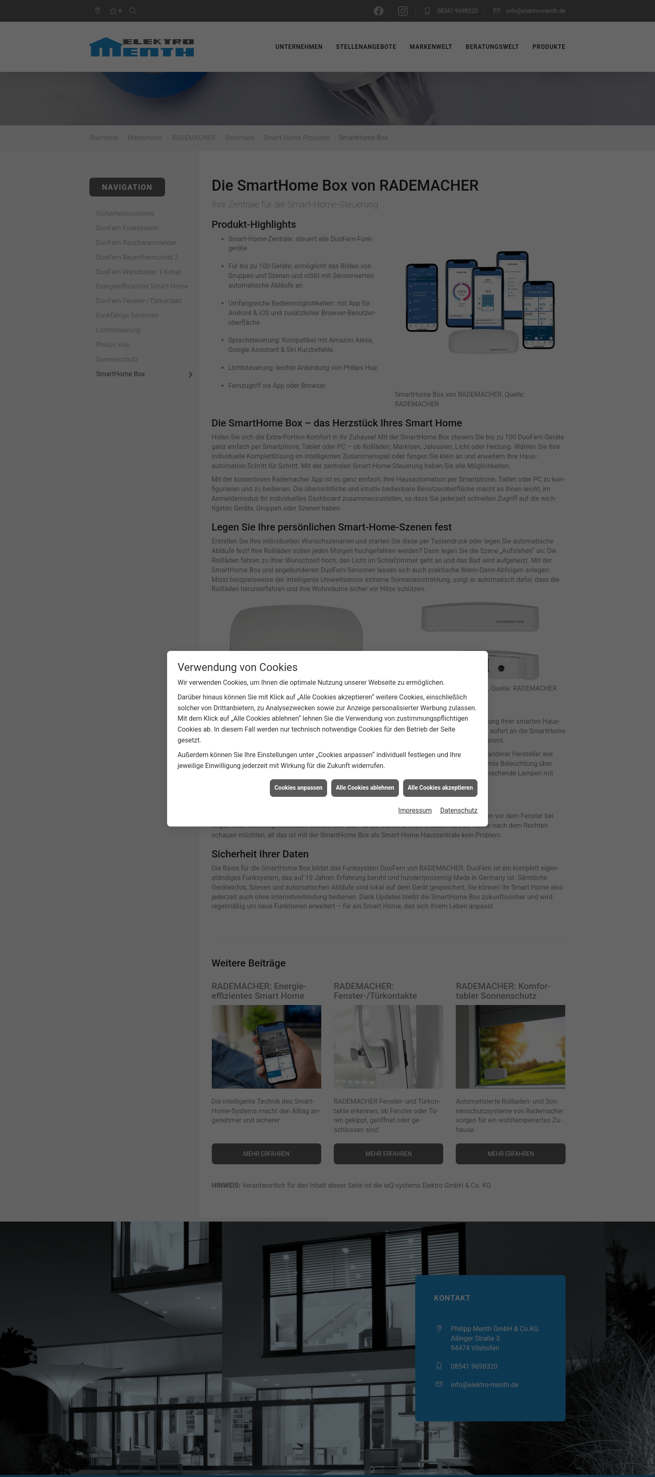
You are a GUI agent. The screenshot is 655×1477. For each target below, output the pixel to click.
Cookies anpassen (298, 787)
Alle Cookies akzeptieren (440, 787)
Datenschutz (458, 810)
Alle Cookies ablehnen (365, 787)
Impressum (415, 810)
